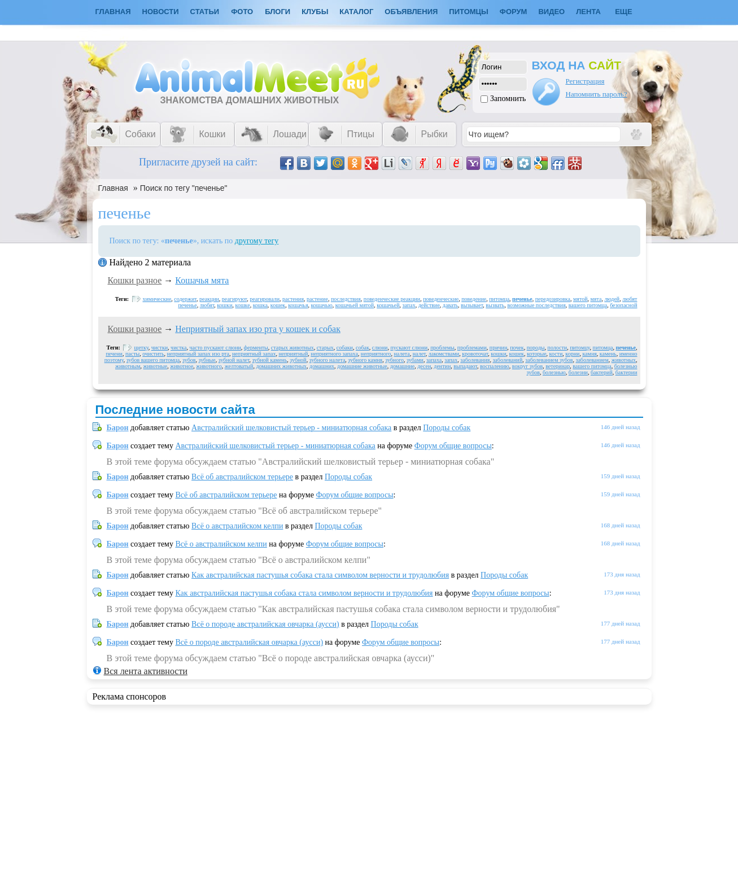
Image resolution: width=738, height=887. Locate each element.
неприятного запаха (334, 354)
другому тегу (257, 241)
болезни (578, 372)
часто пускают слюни (215, 347)
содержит (185, 299)
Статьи (205, 11)
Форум (513, 11)
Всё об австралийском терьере (242, 477)
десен (424, 366)
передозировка (552, 299)
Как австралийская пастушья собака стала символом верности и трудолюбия (320, 575)
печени (114, 354)
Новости (160, 11)
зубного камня (365, 360)
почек (516, 347)
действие (429, 305)
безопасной (623, 305)
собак (362, 347)
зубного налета (327, 360)
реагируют (234, 299)
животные (155, 366)
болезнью (554, 372)
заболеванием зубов (549, 360)
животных (624, 360)
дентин (442, 366)
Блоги (277, 11)
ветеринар (557, 366)
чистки (159, 347)
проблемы (442, 347)
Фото (242, 11)
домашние (402, 366)
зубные (207, 360)
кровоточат (475, 354)
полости (557, 347)
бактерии (626, 372)
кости (556, 354)
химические (157, 299)
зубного (394, 360)
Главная (113, 188)
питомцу (579, 347)
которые (537, 354)
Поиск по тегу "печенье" (184, 188)
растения (293, 299)
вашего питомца (588, 305)
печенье (522, 299)
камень (608, 354)
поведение (473, 299)
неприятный (293, 354)
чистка (178, 347)
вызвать (495, 305)
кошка (260, 305)
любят (207, 305)
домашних (321, 366)
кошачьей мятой (354, 305)
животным (128, 366)
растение (317, 299)
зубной (298, 360)
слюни (380, 347)
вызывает (472, 305)
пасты (132, 354)
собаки (345, 347)
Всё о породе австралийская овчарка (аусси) (265, 624)
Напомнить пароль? (596, 94)
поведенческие (440, 299)
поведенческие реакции (392, 299)
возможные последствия (536, 305)
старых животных (292, 347)
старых (325, 347)
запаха (434, 360)
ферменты (256, 347)
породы (536, 347)
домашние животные (362, 366)
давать (450, 305)
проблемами (472, 347)
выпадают (465, 366)
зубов (188, 360)
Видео (551, 11)
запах (409, 305)
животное (181, 366)
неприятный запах (254, 354)
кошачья (298, 305)
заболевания (475, 360)
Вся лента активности (145, 671)
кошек (277, 305)
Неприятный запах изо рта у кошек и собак (257, 329)
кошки (224, 305)
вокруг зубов (527, 366)
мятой (580, 299)
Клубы (315, 11)
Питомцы (468, 11)
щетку (141, 347)
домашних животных (281, 366)
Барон (118, 427)
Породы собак (446, 427)
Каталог (356, 11)
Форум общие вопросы (453, 446)
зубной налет (234, 360)
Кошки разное (135, 280)
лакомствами (444, 354)
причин (498, 347)
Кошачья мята (202, 280)
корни (572, 354)
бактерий (602, 372)
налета (402, 354)
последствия (346, 299)
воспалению (494, 366)
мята (596, 299)
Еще (623, 11)
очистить (153, 354)
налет (419, 354)
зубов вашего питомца (153, 360)
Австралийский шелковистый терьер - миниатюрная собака (291, 427)
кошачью (321, 305)
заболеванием (591, 360)
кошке (242, 305)
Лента (588, 11)
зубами (415, 360)
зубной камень (269, 360)
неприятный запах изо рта (198, 354)
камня (589, 354)
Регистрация (585, 81)
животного (208, 366)
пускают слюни (408, 347)
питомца (499, 299)
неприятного (376, 354)
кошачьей (388, 305)
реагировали (265, 299)
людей (611, 299)
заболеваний (507, 360)
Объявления (411, 11)
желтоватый (239, 366)
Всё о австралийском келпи (237, 526)
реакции (209, 299)
